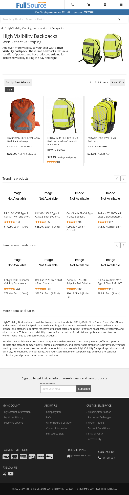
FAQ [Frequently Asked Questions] (48, 417)
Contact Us (106, 452)
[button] (117, 178)
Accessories (40, 28)
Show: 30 (116, 82)
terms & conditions (99, 428)
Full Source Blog (55, 433)
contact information (57, 428)
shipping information (99, 411)
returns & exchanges (99, 417)
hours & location (59, 422)
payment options (13, 422)
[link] (24, 146)
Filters (9, 89)
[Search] (119, 19)
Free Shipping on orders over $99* (64, 12)
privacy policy (95, 433)
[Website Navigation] (121, 5)
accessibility (94, 439)
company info (53, 411)
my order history (13, 417)
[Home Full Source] (2, 28)
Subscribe (84, 388)
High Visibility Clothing (19, 28)
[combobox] (55, 19)
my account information (17, 411)
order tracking (96, 422)
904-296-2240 (109, 458)
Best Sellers (17, 82)
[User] (105, 5)
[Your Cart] (88, 5)
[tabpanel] (64, 122)
